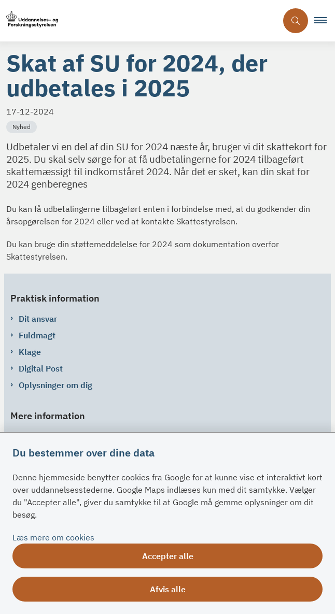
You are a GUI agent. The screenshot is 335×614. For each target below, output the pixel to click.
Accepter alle (167, 556)
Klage (30, 352)
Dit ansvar (38, 318)
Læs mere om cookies (53, 537)
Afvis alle (168, 589)
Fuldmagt (37, 335)
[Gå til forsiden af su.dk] (138, 21)
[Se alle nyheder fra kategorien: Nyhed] (22, 126)
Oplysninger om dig (55, 385)
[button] (324, 20)
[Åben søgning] (295, 20)
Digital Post (41, 368)
